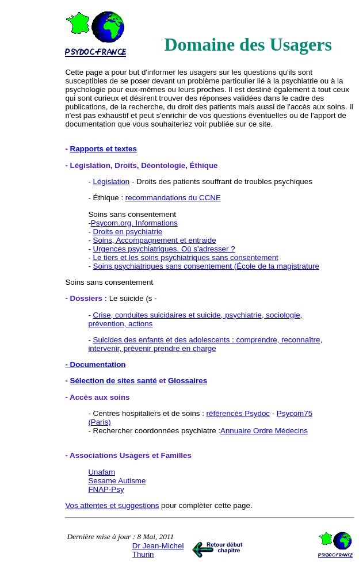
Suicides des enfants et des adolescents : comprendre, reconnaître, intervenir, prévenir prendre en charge (205, 344)
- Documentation (95, 364)
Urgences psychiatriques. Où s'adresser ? (164, 249)
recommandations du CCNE (173, 197)
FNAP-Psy (106, 489)
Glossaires (187, 380)
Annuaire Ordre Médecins (264, 430)
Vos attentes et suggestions (112, 505)
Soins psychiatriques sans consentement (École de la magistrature (206, 266)
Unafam (101, 472)
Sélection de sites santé (113, 380)
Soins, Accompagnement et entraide (154, 240)
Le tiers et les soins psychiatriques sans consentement (185, 257)
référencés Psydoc (238, 413)
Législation (111, 181)
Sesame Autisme (117, 480)
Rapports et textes (103, 148)
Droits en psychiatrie (128, 231)
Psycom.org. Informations (134, 223)
